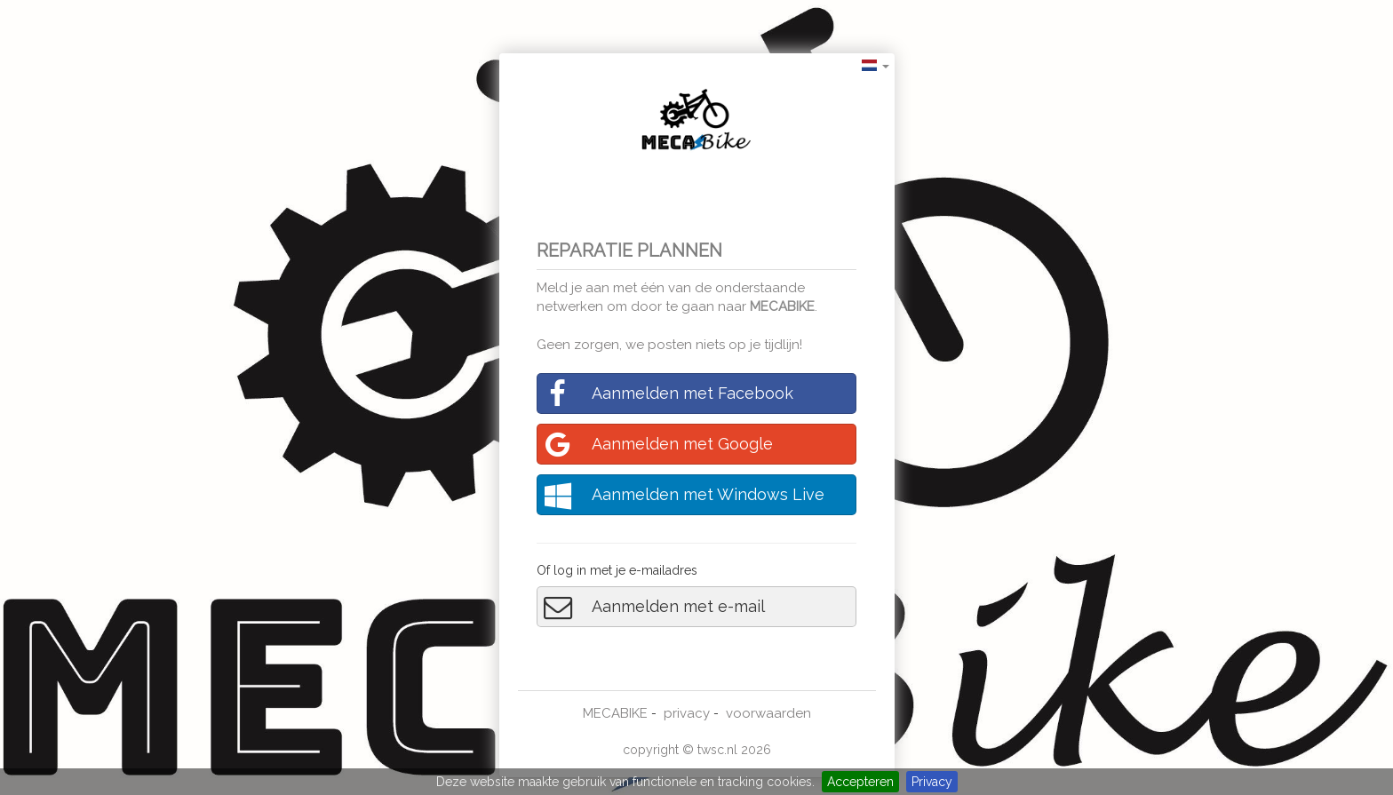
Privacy (931, 782)
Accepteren (860, 782)
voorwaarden (768, 713)
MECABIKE (782, 306)
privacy (687, 713)
